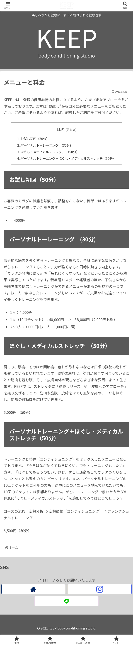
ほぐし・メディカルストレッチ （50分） (49, 151)
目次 (60, 129)
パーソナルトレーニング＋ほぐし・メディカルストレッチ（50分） (68, 158)
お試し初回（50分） (38, 138)
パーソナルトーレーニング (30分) (46, 145)
